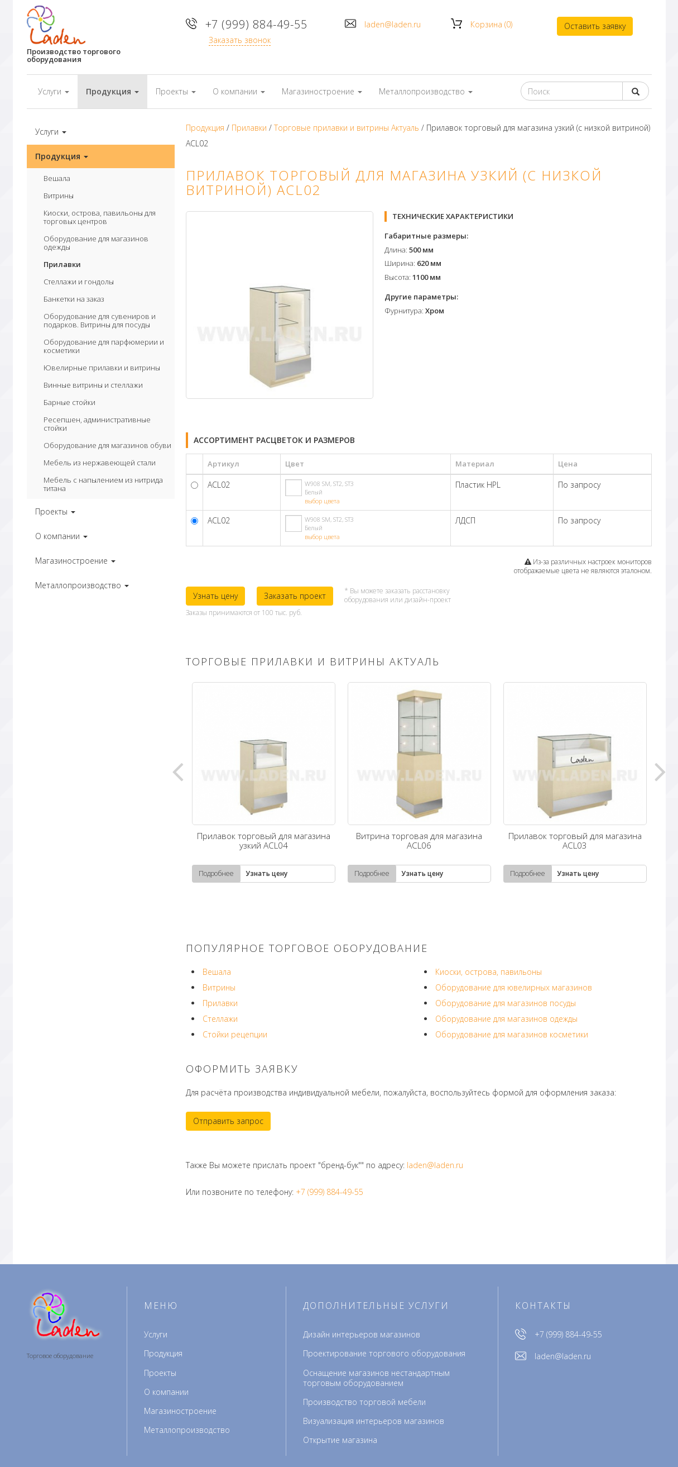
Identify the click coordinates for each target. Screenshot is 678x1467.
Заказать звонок (240, 40)
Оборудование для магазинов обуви (107, 445)
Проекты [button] (176, 91)
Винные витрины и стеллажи (93, 385)
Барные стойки (69, 402)
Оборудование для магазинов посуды (505, 1003)
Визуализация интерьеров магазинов (373, 1421)
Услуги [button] (53, 91)
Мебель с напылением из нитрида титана (103, 484)
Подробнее (216, 873)
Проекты (160, 1373)
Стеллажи (220, 1018)
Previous (177, 770)
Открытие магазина (340, 1440)
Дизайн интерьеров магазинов (361, 1334)
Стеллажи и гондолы (79, 282)
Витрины (59, 195)
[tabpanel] (263, 782)
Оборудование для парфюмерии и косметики (104, 346)
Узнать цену (215, 595)
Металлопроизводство (187, 1430)
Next (660, 770)
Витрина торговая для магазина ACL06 (419, 841)
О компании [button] (239, 91)
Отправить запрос (228, 1121)
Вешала (57, 178)
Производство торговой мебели (364, 1402)
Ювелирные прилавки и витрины (102, 368)
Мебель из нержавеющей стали (100, 463)
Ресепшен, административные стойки (97, 424)
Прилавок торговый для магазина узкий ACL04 (263, 841)
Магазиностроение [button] (322, 91)
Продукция (205, 127)
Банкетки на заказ (74, 299)
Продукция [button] (112, 91)
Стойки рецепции (235, 1034)
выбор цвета (322, 501)
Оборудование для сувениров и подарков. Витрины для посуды (100, 320)
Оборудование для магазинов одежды (96, 243)
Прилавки (62, 264)
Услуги (155, 1334)
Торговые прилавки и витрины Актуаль (346, 127)
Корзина (491, 24)
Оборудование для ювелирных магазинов (513, 987)
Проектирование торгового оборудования (384, 1353)
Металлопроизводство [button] (426, 91)
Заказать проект (295, 595)
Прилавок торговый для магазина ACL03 (575, 841)
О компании (166, 1392)
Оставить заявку (595, 26)
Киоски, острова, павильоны (488, 971)
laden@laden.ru (392, 24)
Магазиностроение (180, 1411)
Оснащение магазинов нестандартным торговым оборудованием (376, 1378)
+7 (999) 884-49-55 (256, 24)
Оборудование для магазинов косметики (511, 1034)
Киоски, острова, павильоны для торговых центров (100, 217)
